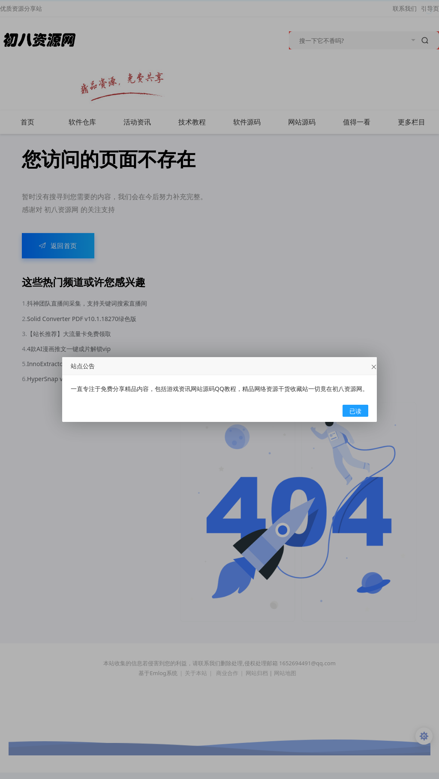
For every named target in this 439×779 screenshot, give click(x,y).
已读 (355, 411)
